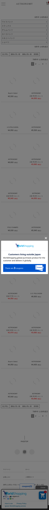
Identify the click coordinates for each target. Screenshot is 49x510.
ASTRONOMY (24, 3)
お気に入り (6, 477)
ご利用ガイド (29, 477)
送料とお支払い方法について (12, 484)
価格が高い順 (27, 54)
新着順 (36, 54)
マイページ (6, 469)
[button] (46, 64)
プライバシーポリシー (10, 492)
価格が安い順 (15, 54)
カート (27, 469)
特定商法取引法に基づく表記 (34, 484)
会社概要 (28, 492)
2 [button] (35, 64)
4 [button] (42, 64)
